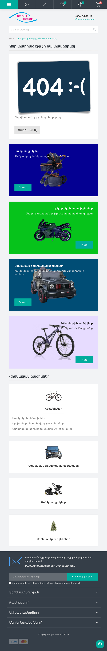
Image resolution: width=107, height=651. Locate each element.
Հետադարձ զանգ (85, 19)
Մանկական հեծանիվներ (28, 418)
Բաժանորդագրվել (82, 576)
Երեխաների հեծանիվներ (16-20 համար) (38, 423)
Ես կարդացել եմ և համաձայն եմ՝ (46, 583)
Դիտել (23, 187)
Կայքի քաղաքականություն (65, 583)
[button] (44, 4)
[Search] (94, 29)
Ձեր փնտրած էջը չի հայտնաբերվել (36, 38)
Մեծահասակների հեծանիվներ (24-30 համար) (42, 428)
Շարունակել (27, 130)
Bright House (54, 634)
